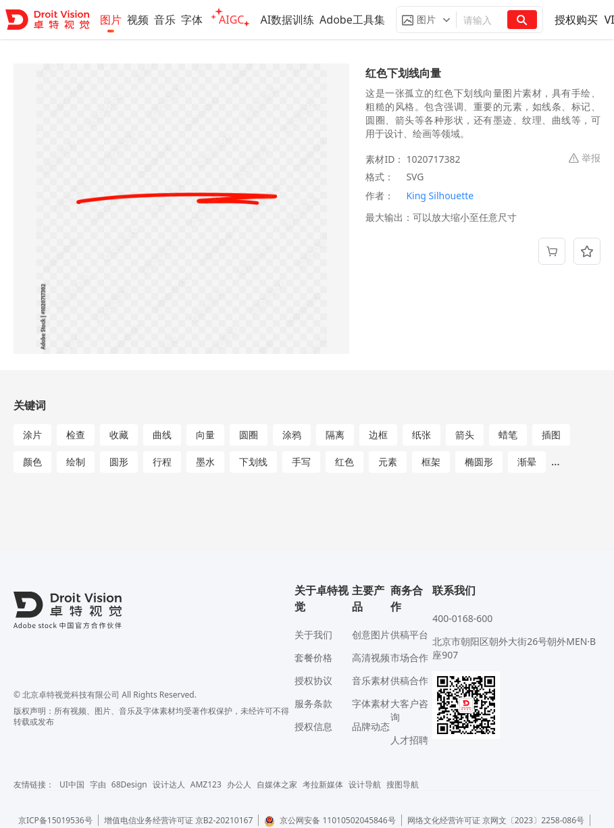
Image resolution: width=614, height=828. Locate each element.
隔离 (335, 434)
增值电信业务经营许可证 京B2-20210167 (178, 820)
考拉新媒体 (323, 784)
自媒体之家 (277, 784)
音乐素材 (371, 680)
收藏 (118, 434)
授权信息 (313, 726)
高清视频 (371, 657)
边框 (378, 434)
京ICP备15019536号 (55, 820)
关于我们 (313, 634)
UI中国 (71, 784)
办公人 (239, 784)
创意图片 (371, 634)
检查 (75, 434)
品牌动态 (371, 726)
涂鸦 (291, 434)
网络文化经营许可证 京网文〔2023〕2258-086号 (496, 820)
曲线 (162, 434)
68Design (129, 784)
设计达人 (169, 784)
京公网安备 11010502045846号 (329, 820)
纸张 (421, 434)
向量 (205, 434)
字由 (98, 784)
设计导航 (365, 784)
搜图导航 (402, 784)
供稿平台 (409, 634)
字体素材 (371, 703)
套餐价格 (313, 657)
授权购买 (576, 19)
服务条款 (313, 703)
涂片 (32, 434)
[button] (426, 19)
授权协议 (313, 680)
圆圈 (248, 434)
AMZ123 (206, 784)
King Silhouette (440, 195)
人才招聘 (409, 739)
